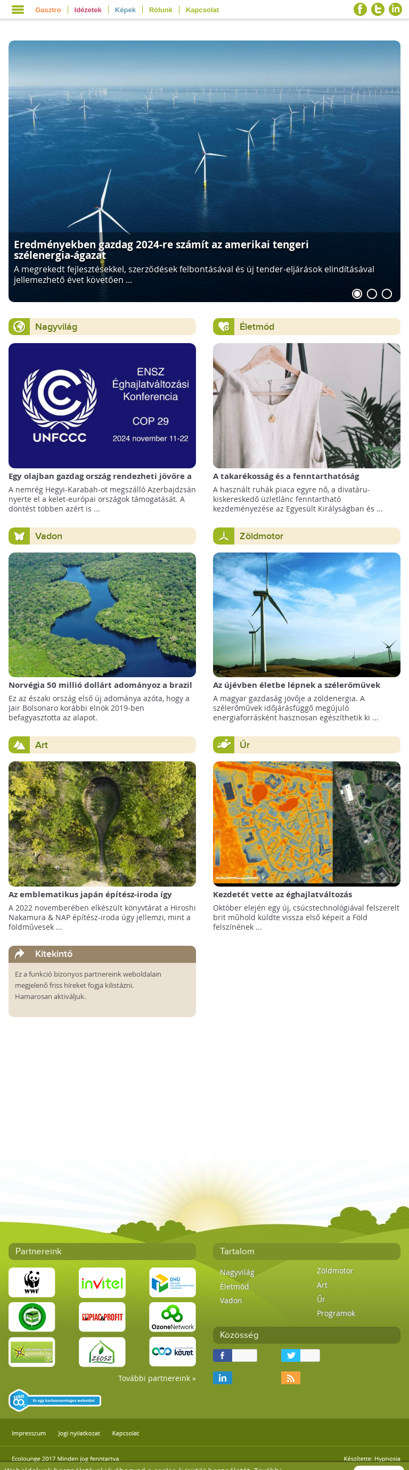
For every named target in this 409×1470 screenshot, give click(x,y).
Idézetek (88, 10)
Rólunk (161, 10)
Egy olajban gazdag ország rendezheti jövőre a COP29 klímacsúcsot (100, 481)
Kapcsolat (202, 10)
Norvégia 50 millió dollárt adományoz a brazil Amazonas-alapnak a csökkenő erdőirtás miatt (102, 690)
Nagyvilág (56, 326)
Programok (336, 1313)
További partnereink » (157, 1378)
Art (41, 745)
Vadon (48, 536)
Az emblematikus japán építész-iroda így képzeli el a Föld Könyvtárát (90, 900)
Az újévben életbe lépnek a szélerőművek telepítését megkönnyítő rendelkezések (296, 690)
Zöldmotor (261, 536)
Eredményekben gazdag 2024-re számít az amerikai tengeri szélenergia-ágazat (161, 249)
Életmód (257, 326)
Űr (245, 745)
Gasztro (48, 10)
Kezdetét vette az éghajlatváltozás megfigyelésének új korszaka (282, 900)
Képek (125, 10)
